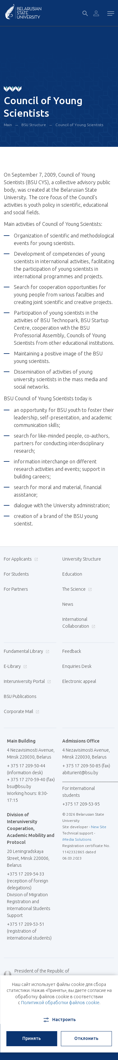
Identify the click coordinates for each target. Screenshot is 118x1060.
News (67, 604)
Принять (31, 1038)
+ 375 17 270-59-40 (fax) (31, 779)
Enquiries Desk (77, 666)
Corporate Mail (21, 711)
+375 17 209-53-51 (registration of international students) (29, 931)
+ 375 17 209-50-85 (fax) (86, 765)
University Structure (81, 559)
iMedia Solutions (76, 839)
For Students (16, 574)
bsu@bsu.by (19, 786)
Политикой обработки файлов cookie (60, 1002)
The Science (76, 589)
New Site (98, 827)
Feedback (71, 651)
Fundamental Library (26, 651)
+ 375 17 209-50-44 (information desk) (26, 769)
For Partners (16, 589)
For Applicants (20, 559)
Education (72, 574)
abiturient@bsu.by (80, 772)
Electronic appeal (79, 681)
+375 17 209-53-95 (81, 804)
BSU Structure (33, 125)
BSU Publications (20, 696)
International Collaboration (78, 623)
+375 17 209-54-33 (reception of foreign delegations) (27, 880)
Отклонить (86, 1038)
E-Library (14, 666)
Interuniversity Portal (26, 681)
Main (8, 125)
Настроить (59, 1020)
